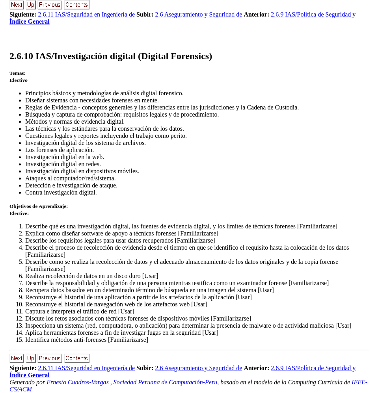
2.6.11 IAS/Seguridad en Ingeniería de (86, 14)
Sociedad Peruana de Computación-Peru (166, 382)
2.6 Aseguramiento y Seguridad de (198, 14)
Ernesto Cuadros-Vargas (78, 382)
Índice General (29, 21)
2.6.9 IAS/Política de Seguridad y (313, 14)
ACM (25, 389)
